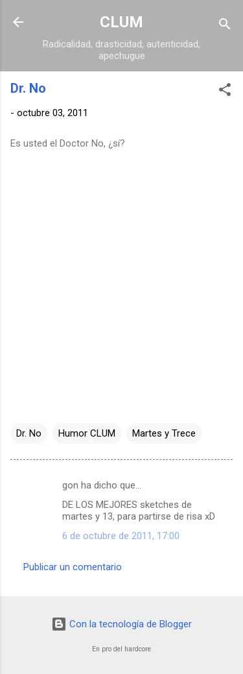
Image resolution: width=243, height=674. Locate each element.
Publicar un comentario (72, 567)
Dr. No (28, 433)
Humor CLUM (86, 433)
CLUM (121, 22)
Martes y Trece (164, 433)
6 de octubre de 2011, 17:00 (120, 536)
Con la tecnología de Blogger (121, 624)
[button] (225, 92)
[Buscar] (225, 26)
